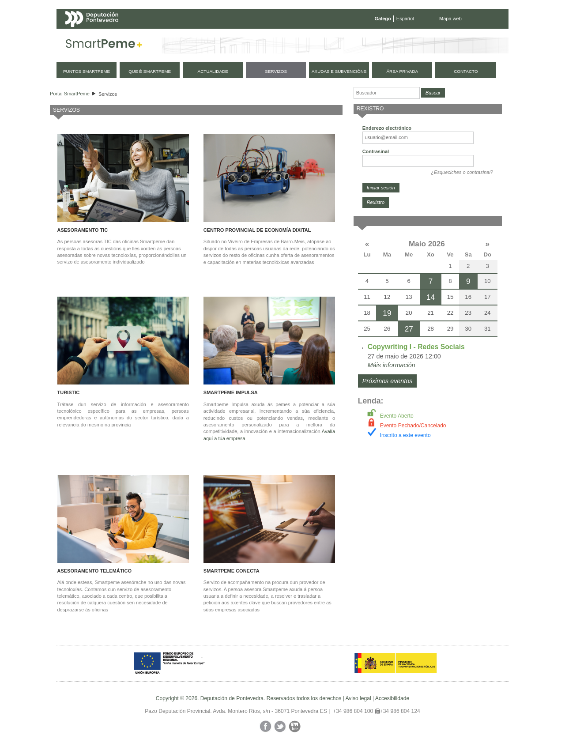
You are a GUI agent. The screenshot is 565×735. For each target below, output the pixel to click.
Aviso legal (358, 698)
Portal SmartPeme (70, 93)
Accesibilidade (392, 698)
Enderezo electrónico (386, 128)
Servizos (107, 94)
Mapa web (450, 18)
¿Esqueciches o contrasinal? (462, 172)
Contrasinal (375, 151)
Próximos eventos (387, 380)
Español (405, 18)
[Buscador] (387, 93)
